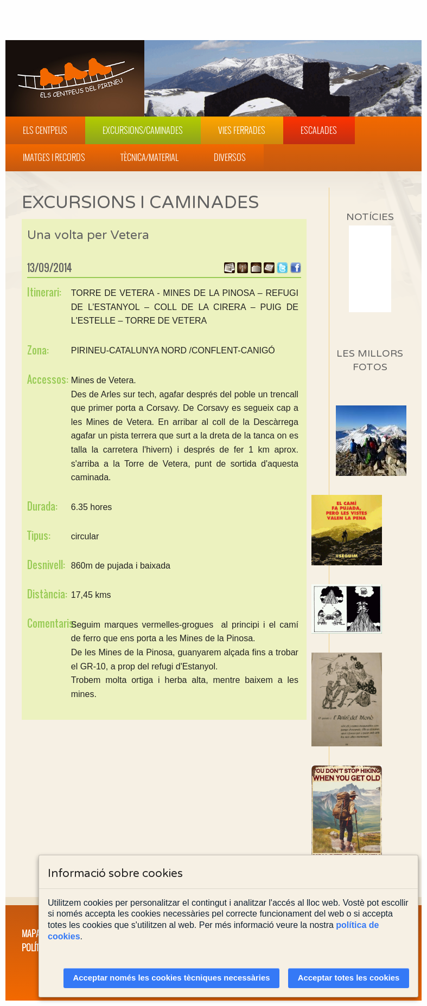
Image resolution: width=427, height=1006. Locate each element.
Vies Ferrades (241, 130)
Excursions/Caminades (143, 130)
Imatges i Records (54, 157)
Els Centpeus (45, 130)
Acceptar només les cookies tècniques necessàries (171, 977)
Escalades (319, 130)
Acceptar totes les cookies (349, 977)
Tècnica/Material (149, 157)
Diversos (230, 157)
